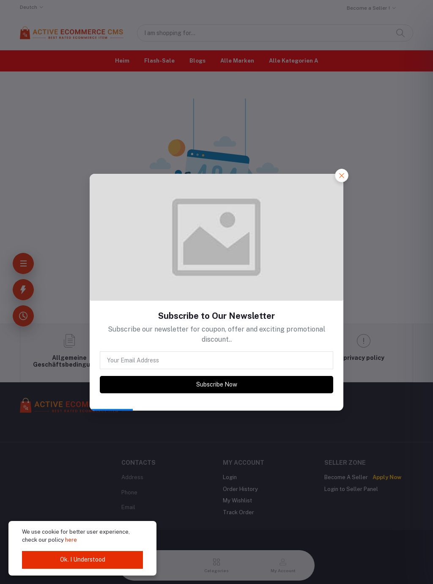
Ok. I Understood (82, 559)
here (71, 540)
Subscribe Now (216, 384)
